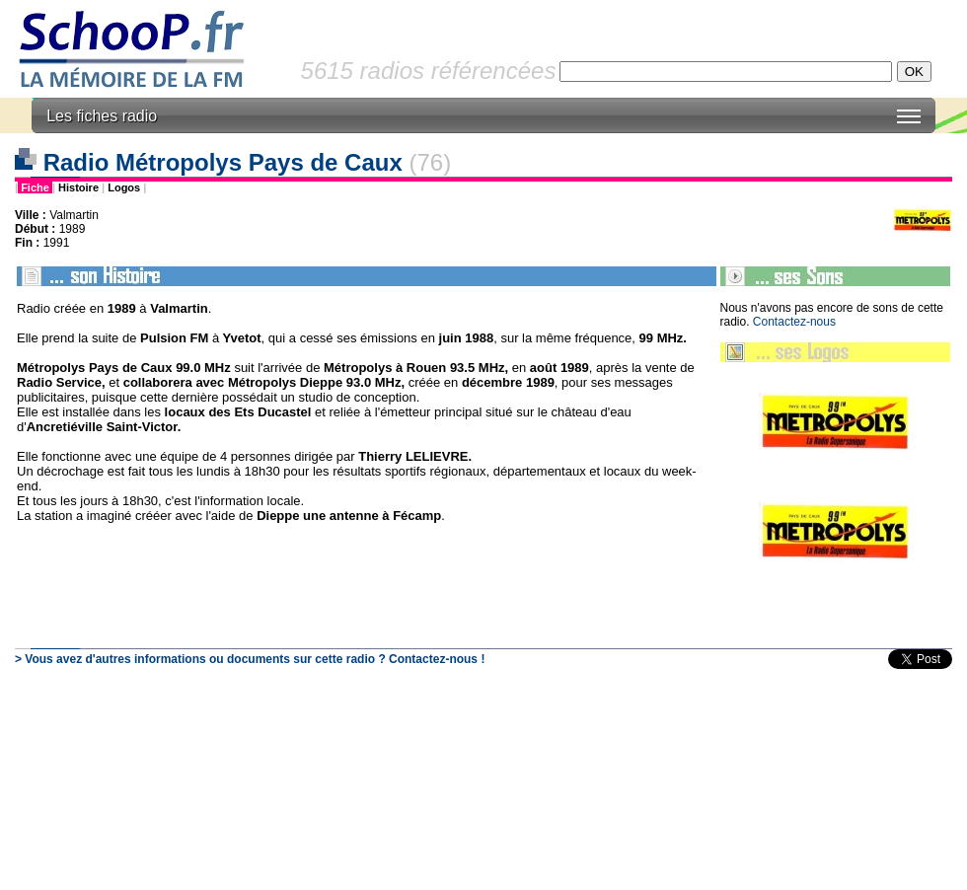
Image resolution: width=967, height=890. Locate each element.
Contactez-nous (794, 322)
